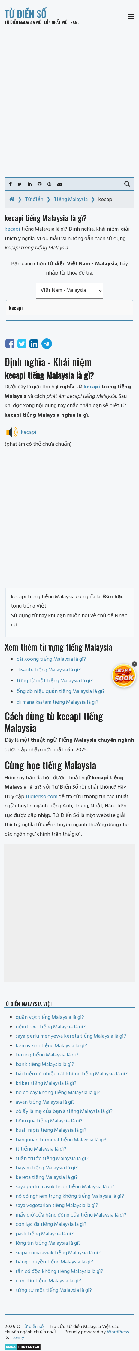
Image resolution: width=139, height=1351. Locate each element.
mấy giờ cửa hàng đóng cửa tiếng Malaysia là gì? (71, 1215)
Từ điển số (26, 14)
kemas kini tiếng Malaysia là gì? (51, 1046)
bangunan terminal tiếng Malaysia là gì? (61, 1140)
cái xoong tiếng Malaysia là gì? (51, 659)
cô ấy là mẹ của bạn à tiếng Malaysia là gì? (64, 1111)
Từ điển (34, 199)
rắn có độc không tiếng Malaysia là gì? (59, 1271)
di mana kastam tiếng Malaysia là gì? (57, 702)
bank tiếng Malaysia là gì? (45, 1064)
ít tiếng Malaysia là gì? (41, 1149)
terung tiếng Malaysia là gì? (47, 1055)
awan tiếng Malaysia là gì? (45, 1102)
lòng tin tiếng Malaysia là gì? (48, 1243)
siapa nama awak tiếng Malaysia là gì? (58, 1253)
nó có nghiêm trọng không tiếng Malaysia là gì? (70, 1196)
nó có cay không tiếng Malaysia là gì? (58, 1092)
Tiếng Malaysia (71, 199)
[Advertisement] (69, 101)
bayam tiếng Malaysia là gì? (47, 1168)
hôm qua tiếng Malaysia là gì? (49, 1121)
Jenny (18, 1338)
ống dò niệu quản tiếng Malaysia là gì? (61, 691)
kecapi (91, 387)
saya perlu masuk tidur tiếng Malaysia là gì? (65, 1187)
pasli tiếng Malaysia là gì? (45, 1234)
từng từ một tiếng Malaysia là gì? (55, 681)
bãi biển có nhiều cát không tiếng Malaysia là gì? (72, 1074)
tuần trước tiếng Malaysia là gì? (52, 1158)
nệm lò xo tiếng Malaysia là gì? (51, 1027)
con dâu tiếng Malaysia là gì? (48, 1281)
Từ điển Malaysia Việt (24, 22)
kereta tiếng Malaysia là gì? (47, 1177)
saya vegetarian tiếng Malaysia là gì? (57, 1205)
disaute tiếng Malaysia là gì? (49, 670)
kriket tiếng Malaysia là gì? (46, 1083)
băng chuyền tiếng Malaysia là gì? (54, 1262)
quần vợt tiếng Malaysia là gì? (50, 1017)
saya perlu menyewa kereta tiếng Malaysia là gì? (71, 1036)
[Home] (11, 199)
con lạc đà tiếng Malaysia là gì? (51, 1224)
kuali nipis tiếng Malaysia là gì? (51, 1130)
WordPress (118, 1332)
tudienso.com (41, 796)
